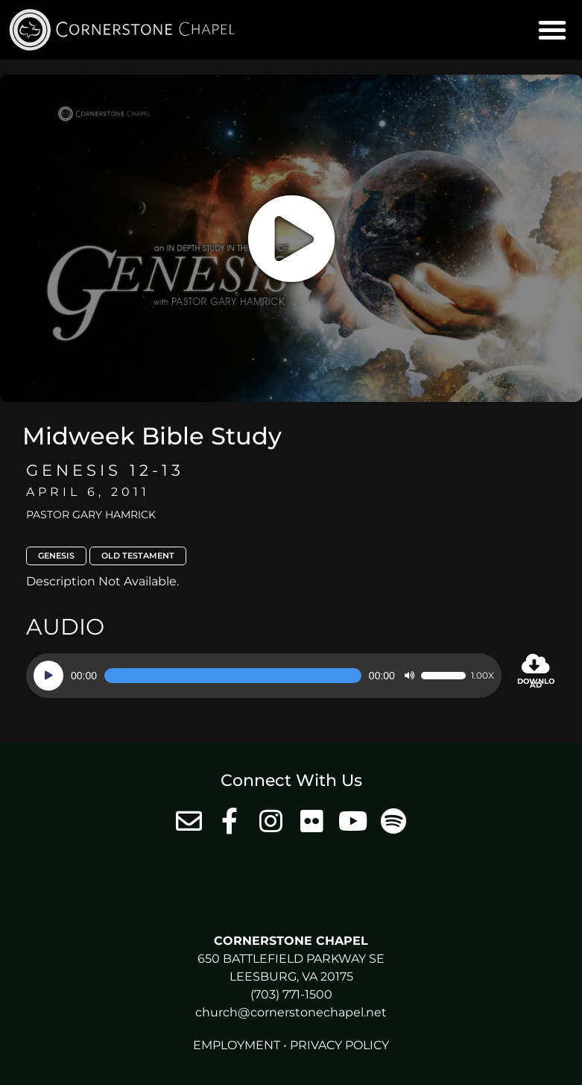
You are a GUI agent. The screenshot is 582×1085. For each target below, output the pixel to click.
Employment (236, 1045)
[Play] (48, 676)
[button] (552, 29)
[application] (264, 676)
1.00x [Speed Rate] (482, 675)
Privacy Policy (339, 1045)
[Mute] (409, 675)
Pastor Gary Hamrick (91, 514)
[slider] (232, 675)
